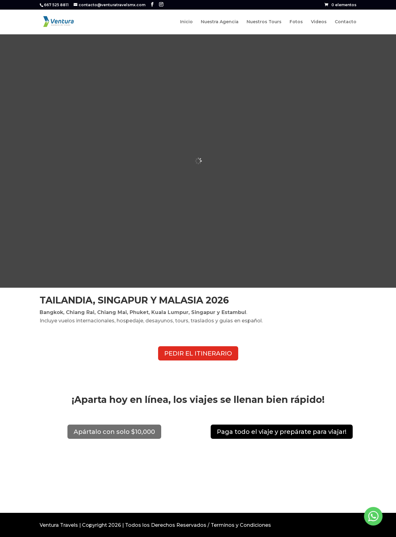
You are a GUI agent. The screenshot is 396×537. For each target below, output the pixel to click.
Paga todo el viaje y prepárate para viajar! (281, 431)
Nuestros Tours (264, 22)
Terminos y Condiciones (241, 525)
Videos (319, 22)
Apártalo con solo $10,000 (114, 431)
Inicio (186, 22)
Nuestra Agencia (220, 22)
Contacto (345, 22)
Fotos (296, 22)
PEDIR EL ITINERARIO (198, 353)
